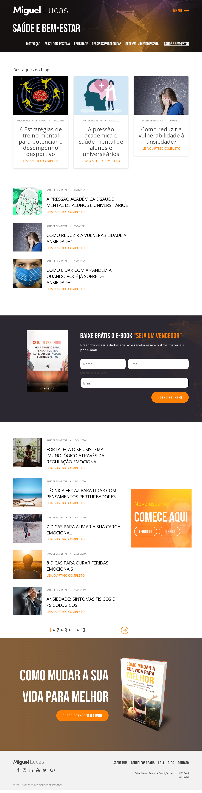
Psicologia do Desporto (32, 120)
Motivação (33, 43)
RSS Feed (184, 776)
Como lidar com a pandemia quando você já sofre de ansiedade (81, 279)
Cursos (169, 535)
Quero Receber (170, 400)
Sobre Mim (120, 766)
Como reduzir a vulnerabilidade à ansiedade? (161, 135)
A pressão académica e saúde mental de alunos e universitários (101, 138)
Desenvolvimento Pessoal (142, 43)
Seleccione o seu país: (94, 376)
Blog (171, 766)
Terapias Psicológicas (106, 43)
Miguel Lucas (40, 10)
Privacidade (141, 776)
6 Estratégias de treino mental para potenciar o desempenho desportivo (40, 141)
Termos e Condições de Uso (163, 776)
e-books (145, 535)
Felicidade (81, 43)
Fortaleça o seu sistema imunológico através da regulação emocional (78, 459)
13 (83, 633)
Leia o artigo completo (40, 160)
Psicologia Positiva (57, 43)
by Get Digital (183, 781)
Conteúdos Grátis (143, 766)
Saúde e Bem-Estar (176, 43)
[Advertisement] (161, 210)
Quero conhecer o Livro (82, 719)
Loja (161, 766)
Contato (183, 766)
